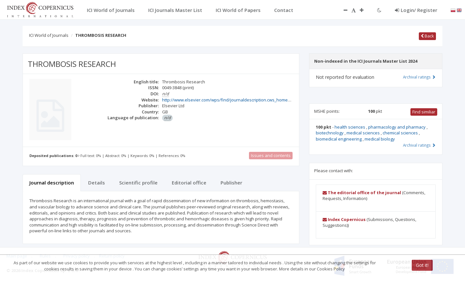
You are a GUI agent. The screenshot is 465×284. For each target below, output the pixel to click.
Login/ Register (416, 10)
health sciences (350, 127)
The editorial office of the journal (362, 192)
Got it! (422, 265)
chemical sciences (401, 133)
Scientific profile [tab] (138, 182)
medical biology (380, 139)
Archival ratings (419, 76)
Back (427, 36)
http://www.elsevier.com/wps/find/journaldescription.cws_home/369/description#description (253, 100)
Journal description (51, 182)
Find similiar (423, 112)
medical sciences (363, 133)
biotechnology (330, 133)
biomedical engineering (339, 139)
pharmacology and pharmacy (397, 127)
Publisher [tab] (231, 182)
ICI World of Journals (48, 35)
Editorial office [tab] (189, 182)
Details (96, 182)
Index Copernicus (344, 219)
